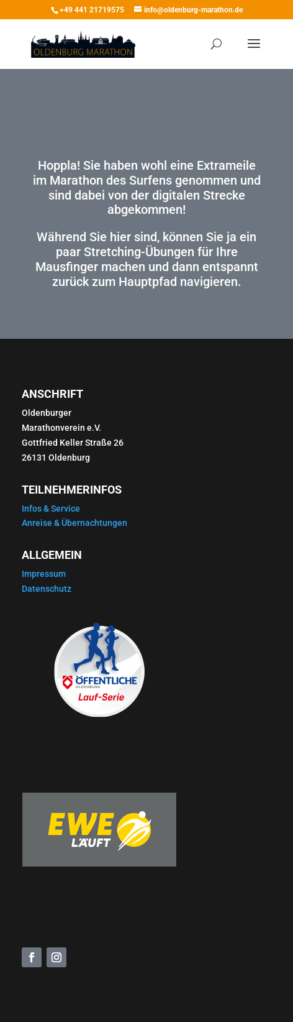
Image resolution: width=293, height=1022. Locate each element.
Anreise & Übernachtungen (74, 523)
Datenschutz (46, 589)
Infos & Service (51, 508)
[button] (22, 999)
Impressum (44, 574)
